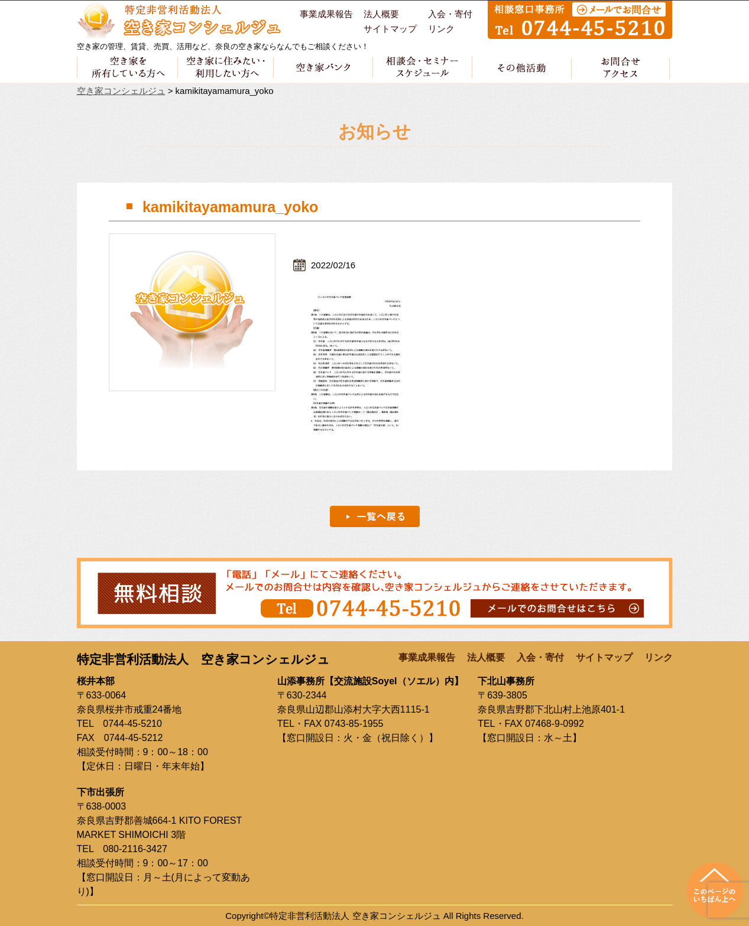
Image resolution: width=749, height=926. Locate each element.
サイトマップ (390, 29)
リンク (441, 29)
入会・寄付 (450, 14)
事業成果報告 (326, 14)
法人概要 (381, 14)
